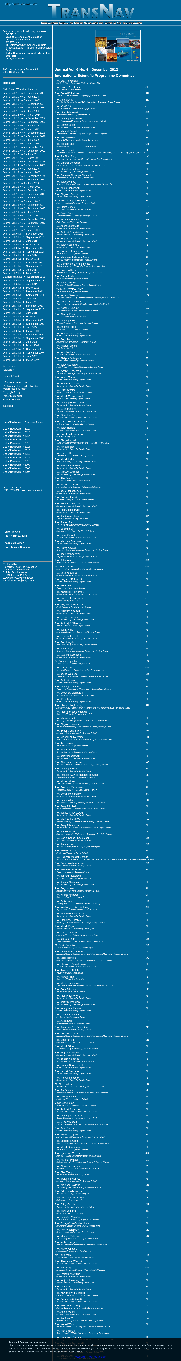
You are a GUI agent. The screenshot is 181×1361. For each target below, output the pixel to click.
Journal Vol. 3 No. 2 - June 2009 (20, 327)
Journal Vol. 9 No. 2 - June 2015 (20, 241)
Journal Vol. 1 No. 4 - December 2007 (23, 349)
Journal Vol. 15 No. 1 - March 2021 (21, 158)
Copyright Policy (12, 392)
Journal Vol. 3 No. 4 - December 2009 (23, 320)
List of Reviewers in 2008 (16, 468)
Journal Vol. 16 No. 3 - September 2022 (24, 136)
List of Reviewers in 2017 (16, 436)
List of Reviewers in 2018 (16, 432)
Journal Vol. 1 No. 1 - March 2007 (21, 360)
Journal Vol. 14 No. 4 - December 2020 (24, 161)
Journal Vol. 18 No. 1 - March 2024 (21, 114)
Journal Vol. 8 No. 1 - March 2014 (21, 259)
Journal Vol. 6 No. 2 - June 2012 (20, 284)
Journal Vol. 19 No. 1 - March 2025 (21, 100)
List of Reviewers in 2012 (16, 454)
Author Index (10, 366)
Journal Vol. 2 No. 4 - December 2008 (23, 334)
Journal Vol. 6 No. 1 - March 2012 (21, 288)
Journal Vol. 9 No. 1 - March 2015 (21, 244)
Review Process (11, 399)
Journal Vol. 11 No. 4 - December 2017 (24, 205)
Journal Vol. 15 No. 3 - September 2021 (24, 150)
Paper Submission (13, 396)
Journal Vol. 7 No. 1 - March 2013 (21, 273)
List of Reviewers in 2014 (16, 446)
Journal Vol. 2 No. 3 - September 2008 (23, 338)
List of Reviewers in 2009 (16, 464)
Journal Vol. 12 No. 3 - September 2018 (24, 194)
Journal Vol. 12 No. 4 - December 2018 (24, 190)
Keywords (8, 370)
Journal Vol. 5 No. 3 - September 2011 (23, 295)
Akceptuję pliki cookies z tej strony (90, 1357)
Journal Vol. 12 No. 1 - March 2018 (21, 201)
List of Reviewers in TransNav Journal (23, 422)
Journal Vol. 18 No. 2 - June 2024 (21, 111)
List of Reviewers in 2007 (16, 472)
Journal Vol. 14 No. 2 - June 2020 (21, 169)
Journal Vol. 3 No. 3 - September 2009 (23, 324)
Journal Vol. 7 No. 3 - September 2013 (23, 266)
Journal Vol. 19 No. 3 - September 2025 (24, 93)
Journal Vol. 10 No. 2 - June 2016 (21, 226)
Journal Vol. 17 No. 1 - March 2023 (21, 129)
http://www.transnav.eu (21, 577)
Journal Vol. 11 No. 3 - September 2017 (24, 208)
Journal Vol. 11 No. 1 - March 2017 (21, 215)
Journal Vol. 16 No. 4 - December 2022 (24, 132)
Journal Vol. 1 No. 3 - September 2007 (23, 352)
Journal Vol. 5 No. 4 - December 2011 (23, 291)
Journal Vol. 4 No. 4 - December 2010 (23, 306)
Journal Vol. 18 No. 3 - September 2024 (24, 107)
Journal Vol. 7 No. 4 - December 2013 (23, 262)
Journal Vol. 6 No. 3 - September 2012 (23, 280)
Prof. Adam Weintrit (16, 536)
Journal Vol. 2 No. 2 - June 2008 (20, 342)
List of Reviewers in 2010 (16, 461)
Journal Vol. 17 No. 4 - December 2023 (24, 118)
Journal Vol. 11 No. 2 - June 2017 (21, 212)
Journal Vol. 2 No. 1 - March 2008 (21, 345)
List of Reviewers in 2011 (16, 457)
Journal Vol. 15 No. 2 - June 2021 (21, 154)
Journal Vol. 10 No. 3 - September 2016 (24, 223)
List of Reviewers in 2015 (16, 443)
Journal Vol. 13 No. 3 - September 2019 (24, 179)
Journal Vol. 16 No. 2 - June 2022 (21, 140)
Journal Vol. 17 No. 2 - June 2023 (21, 125)
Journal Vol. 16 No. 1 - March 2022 (21, 143)
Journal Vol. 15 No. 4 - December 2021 (24, 147)
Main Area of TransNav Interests (20, 89)
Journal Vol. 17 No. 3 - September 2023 (24, 122)
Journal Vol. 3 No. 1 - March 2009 (21, 331)
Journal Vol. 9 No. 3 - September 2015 (23, 237)
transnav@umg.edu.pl (22, 580)
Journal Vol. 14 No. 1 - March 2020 (21, 172)
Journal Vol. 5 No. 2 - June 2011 (20, 298)
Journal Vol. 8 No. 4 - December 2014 (23, 248)
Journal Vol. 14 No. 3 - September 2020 (24, 165)
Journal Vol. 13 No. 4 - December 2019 (24, 176)
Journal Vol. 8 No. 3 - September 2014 (23, 251)
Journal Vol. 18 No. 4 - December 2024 (24, 104)
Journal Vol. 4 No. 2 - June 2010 (20, 313)
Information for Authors (15, 382)
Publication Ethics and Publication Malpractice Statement (21, 387)
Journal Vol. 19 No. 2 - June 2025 (21, 96)
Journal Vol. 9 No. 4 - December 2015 (23, 233)
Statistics (8, 406)
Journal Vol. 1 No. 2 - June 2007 (20, 356)
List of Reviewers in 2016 (16, 439)
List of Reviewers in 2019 (16, 428)
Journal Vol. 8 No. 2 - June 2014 (20, 255)
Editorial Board (11, 376)
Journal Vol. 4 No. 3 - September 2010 (23, 309)
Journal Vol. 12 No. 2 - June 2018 (21, 197)
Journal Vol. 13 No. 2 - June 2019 (21, 183)
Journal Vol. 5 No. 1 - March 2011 (21, 302)
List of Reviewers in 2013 (16, 450)
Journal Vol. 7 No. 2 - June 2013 (20, 269)
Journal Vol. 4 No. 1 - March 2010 (21, 316)
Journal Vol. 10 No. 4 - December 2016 (24, 219)
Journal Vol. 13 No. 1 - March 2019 (21, 187)
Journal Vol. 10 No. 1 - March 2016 (21, 230)
